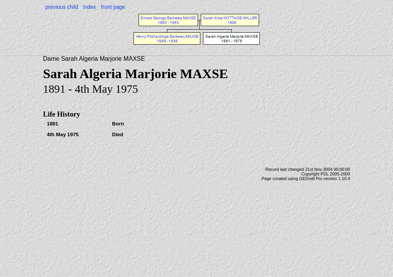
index (89, 7)
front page (113, 7)
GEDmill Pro (310, 178)
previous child (61, 7)
